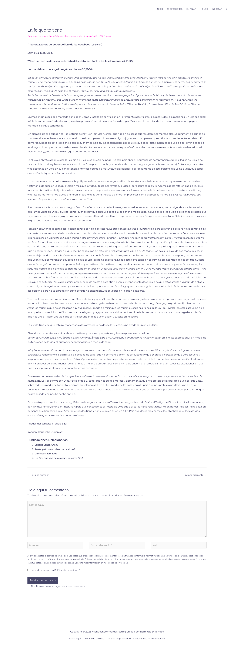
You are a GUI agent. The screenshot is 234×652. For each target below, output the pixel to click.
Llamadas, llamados (46, 454)
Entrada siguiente (194, 475)
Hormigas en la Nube (152, 636)
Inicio (160, 9)
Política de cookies (92, 643)
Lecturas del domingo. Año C (85, 36)
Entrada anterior (39, 475)
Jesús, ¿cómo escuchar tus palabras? (56, 449)
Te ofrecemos (175, 9)
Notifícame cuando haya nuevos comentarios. (58, 591)
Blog (205, 9)
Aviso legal (72, 643)
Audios (62, 36)
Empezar (191, 9)
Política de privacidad (67, 575)
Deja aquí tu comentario (41, 36)
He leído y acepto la (54, 575)
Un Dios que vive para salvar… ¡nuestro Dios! (60, 458)
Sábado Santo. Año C (47, 445)
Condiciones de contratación (151, 643)
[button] (226, 9)
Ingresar (217, 9)
